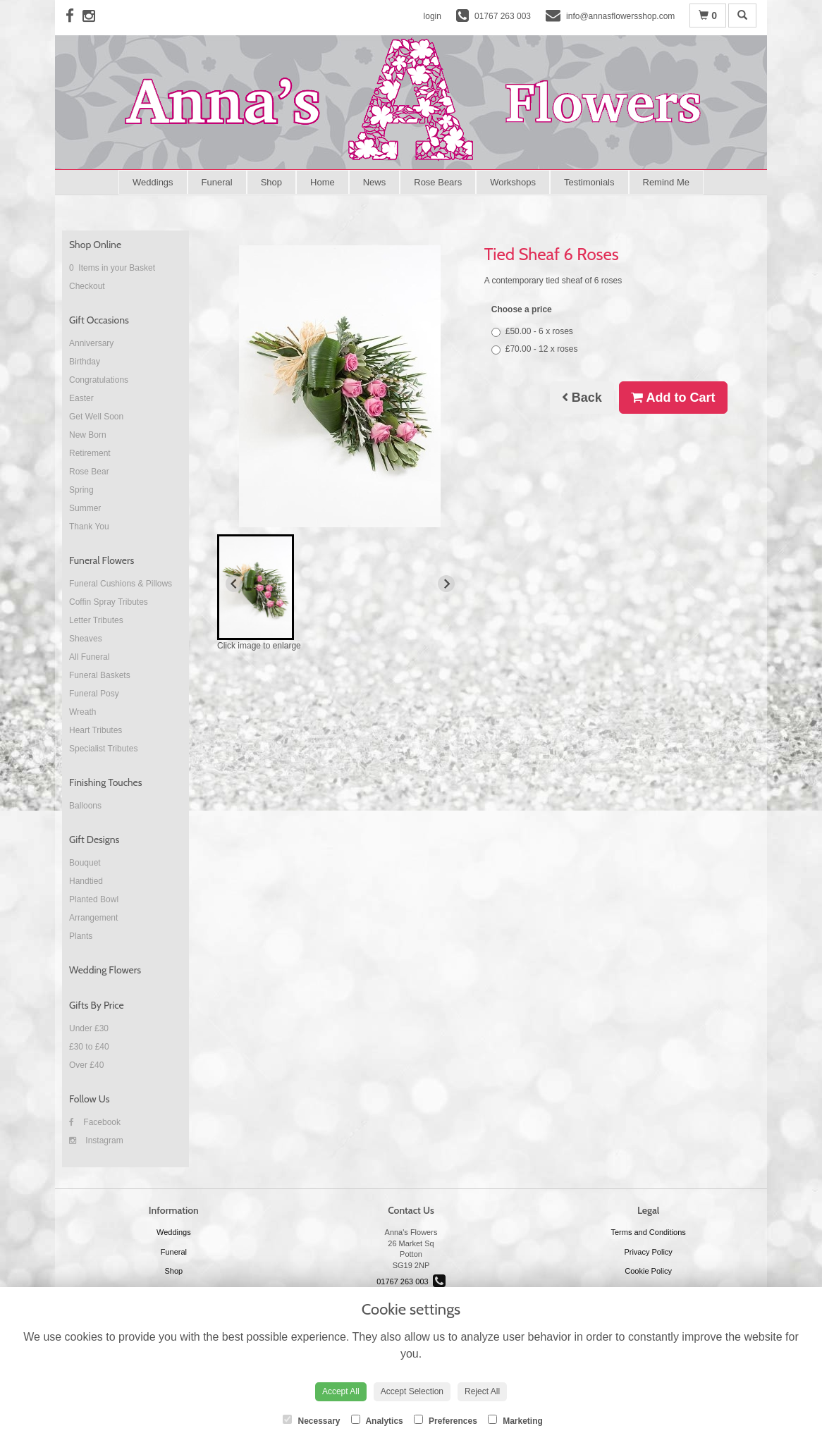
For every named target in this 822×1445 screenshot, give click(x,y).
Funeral (217, 182)
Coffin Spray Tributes (108, 602)
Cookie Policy (648, 1271)
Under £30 (89, 1028)
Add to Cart (673, 398)
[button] (255, 587)
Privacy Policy (648, 1252)
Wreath (82, 712)
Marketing (515, 1420)
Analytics (377, 1420)
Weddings (153, 182)
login (432, 16)
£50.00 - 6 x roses (532, 331)
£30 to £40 (89, 1047)
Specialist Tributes (103, 749)
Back (582, 398)
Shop (271, 182)
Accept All (341, 1391)
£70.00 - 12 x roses (534, 349)
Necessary (311, 1420)
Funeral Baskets (99, 675)
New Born (87, 435)
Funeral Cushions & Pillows (120, 584)
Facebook (95, 1122)
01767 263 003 (411, 1281)
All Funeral (89, 657)
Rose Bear (89, 471)
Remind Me (666, 182)
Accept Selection (412, 1391)
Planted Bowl (93, 899)
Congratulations (98, 380)
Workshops (513, 182)
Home (322, 182)
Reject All (482, 1391)
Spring (81, 490)
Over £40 (86, 1065)
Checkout (87, 286)
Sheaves (85, 639)
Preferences (445, 1420)
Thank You (89, 526)
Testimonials (589, 182)
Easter (81, 398)
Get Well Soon (96, 417)
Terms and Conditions (648, 1232)
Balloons (85, 806)
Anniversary (91, 343)
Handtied (86, 881)
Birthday (84, 362)
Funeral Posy (94, 694)
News (374, 182)
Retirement (90, 453)
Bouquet (85, 863)
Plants (80, 936)
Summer (85, 508)
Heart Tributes (95, 730)
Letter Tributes (96, 620)
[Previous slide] (234, 583)
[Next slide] (446, 583)
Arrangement (93, 918)
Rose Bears (438, 182)
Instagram (96, 1140)
